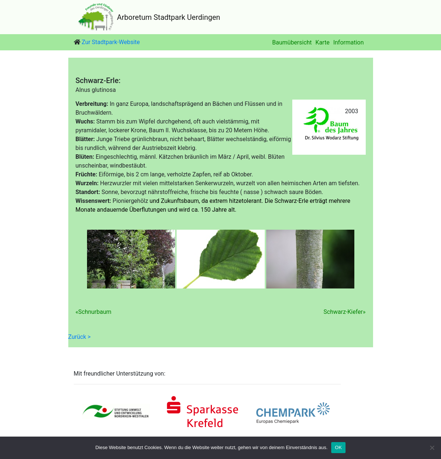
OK (338, 447)
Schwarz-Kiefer (343, 311)
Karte (322, 42)
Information (348, 42)
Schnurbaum (94, 311)
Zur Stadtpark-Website (111, 42)
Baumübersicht (292, 42)
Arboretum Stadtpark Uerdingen (168, 17)
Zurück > (79, 336)
